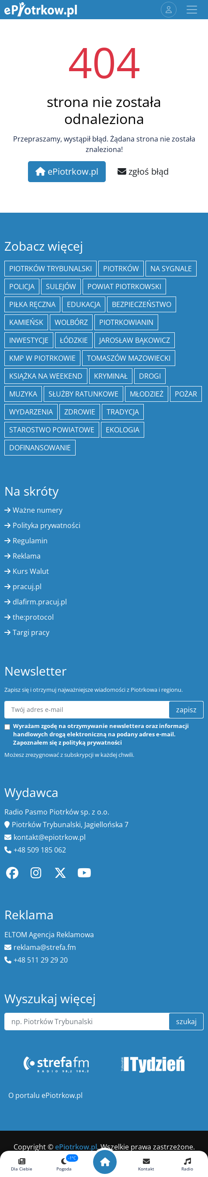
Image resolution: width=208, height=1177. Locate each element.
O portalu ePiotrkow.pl (45, 1095)
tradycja (123, 412)
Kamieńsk (26, 322)
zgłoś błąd (143, 171)
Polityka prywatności (46, 525)
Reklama (27, 556)
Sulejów (61, 286)
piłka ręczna (32, 304)
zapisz (186, 709)
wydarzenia (31, 412)
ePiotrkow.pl (66, 171)
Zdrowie (79, 412)
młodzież (146, 394)
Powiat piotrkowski (124, 286)
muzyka (23, 394)
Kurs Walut (31, 571)
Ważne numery (37, 510)
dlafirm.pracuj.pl (40, 602)
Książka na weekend (46, 376)
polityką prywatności (92, 742)
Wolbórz (71, 322)
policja (22, 286)
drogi (150, 376)
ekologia (122, 430)
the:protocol (33, 617)
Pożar (186, 394)
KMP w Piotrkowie (42, 358)
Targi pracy (31, 632)
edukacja (84, 304)
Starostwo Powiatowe (51, 430)
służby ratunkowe (83, 394)
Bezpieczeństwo (141, 304)
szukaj (186, 1021)
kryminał (111, 376)
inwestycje (29, 340)
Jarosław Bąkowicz (134, 340)
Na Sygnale (171, 268)
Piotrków (121, 268)
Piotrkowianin (126, 322)
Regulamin (30, 540)
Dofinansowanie (40, 447)
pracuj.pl (27, 586)
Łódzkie (74, 340)
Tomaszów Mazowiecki (128, 358)
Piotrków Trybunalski (50, 268)
